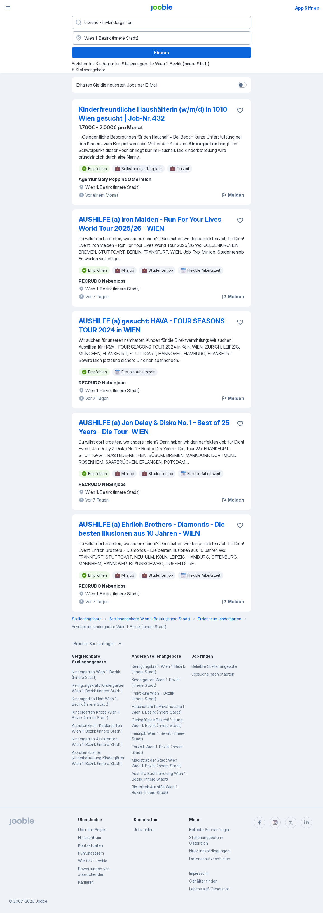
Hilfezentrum (89, 837)
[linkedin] (306, 822)
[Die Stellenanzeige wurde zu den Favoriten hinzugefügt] (240, 110)
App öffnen (307, 8)
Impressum (198, 873)
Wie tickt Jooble (92, 861)
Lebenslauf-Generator (209, 888)
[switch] (242, 85)
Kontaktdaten (90, 845)
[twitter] (290, 822)
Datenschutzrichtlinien (209, 858)
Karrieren (86, 882)
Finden (161, 52)
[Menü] (7, 7)
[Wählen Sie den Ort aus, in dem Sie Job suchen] (161, 38)
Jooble (41, 901)
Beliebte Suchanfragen (98, 644)
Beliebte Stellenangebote (214, 666)
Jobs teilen (143, 829)
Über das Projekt (92, 829)
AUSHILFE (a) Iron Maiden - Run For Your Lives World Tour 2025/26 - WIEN (150, 223)
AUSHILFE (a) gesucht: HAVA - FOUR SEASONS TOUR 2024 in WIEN (152, 325)
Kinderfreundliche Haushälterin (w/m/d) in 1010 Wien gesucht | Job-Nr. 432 (153, 113)
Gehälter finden (203, 881)
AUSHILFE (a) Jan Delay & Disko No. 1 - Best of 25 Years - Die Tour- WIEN (154, 427)
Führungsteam (91, 853)
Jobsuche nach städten (212, 674)
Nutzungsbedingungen (209, 850)
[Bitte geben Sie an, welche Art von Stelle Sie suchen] (161, 22)
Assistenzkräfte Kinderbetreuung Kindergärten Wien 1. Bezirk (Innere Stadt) (98, 758)
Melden (232, 195)
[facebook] (259, 822)
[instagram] (275, 822)
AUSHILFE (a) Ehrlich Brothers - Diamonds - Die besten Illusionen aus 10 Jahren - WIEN (152, 528)
